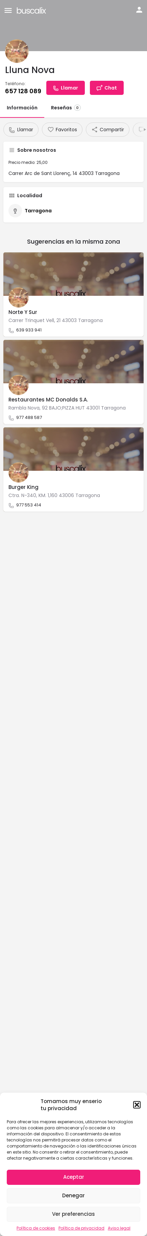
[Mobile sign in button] (139, 9)
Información (22, 107)
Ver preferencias (73, 1213)
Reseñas (66, 107)
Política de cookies (36, 1228)
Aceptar (73, 1176)
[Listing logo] (17, 51)
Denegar (73, 1195)
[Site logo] (32, 9)
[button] (136, 1104)
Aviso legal (119, 1228)
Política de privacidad (81, 1228)
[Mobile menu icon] (8, 10)
